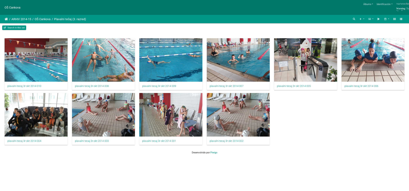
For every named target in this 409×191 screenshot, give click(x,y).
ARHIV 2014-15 (21, 19)
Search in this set (14, 27)
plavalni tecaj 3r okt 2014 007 (227, 86)
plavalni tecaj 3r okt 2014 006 (24, 141)
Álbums (367, 4)
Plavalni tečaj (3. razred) (70, 19)
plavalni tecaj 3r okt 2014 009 (159, 86)
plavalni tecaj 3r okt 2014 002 (294, 141)
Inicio (6, 19)
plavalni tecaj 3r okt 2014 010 (24, 86)
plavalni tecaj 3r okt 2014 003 (159, 141)
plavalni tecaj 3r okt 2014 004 (92, 141)
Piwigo (213, 152)
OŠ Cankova (12, 7)
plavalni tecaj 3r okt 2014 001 (227, 141)
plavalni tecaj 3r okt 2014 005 (294, 86)
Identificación (384, 4)
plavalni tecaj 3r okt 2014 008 (92, 86)
